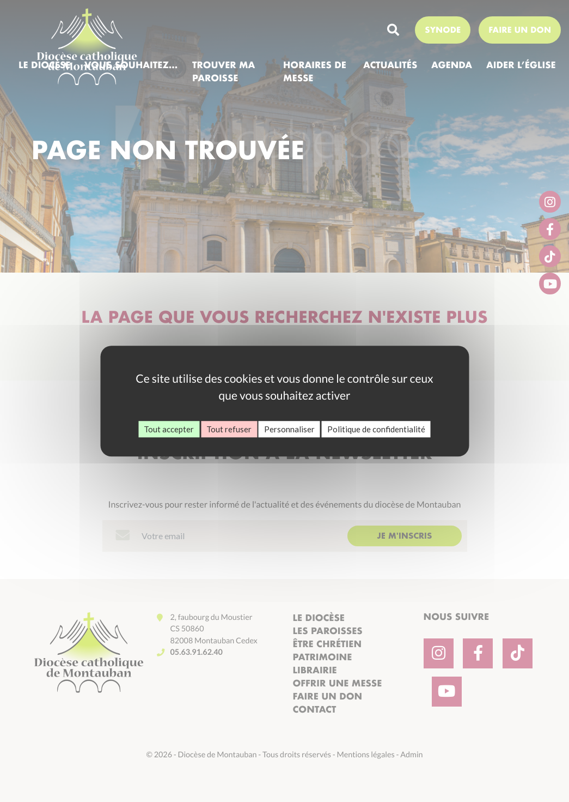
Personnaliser (289, 429)
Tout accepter (169, 429)
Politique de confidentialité (376, 429)
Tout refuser (229, 429)
